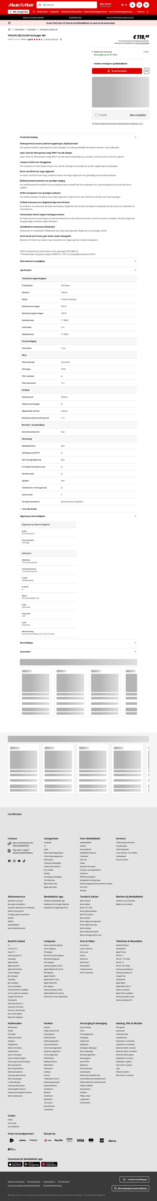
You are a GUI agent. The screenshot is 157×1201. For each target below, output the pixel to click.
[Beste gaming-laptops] (88, 911)
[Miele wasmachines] (15, 1072)
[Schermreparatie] (122, 849)
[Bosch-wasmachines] (15, 1068)
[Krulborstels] (84, 1041)
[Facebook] (10, 860)
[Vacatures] (84, 873)
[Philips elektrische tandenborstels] (93, 1082)
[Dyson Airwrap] (85, 1027)
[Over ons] (83, 859)
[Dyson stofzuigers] (15, 1055)
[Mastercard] (91, 1140)
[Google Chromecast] (15, 996)
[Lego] (118, 1068)
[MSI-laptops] (48, 972)
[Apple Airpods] (13, 962)
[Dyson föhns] (85, 1061)
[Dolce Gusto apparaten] (53, 1048)
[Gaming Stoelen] (122, 1034)
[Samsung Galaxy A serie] (125, 996)
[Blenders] (47, 1092)
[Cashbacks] (84, 856)
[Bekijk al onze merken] (124, 904)
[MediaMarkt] (21, 5)
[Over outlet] (12, 1123)
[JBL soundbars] (13, 983)
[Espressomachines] (51, 1044)
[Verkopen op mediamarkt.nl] (90, 870)
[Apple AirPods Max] (15, 969)
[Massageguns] (85, 1058)
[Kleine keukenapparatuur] (53, 853)
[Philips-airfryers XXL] (51, 1031)
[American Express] (102, 1140)
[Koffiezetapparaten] (51, 1041)
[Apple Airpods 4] (14, 966)
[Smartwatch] (120, 979)
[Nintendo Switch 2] (123, 1072)
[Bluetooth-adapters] (15, 1017)
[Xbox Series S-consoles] (125, 1075)
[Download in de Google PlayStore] (56, 904)
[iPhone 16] (120, 962)
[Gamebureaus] (121, 1037)
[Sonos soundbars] (14, 986)
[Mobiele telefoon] (122, 945)
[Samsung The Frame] (15, 1007)
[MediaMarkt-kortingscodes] (90, 880)
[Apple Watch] (120, 983)
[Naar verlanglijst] (139, 5)
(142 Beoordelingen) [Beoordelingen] (51, 39)
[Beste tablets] (85, 904)
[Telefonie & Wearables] (52, 863)
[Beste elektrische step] (88, 925)
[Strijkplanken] (13, 1044)
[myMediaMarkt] (85, 842)
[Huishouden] (48, 859)
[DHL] (22, 1140)
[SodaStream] (48, 1109)
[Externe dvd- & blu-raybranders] (56, 996)
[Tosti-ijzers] (48, 1103)
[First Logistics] (12, 1149)
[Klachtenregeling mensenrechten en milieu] (96, 883)
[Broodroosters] (49, 1106)
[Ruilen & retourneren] (16, 911)
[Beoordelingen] (35, 39)
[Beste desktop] (85, 928)
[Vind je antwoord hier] (21, 845)
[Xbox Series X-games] (124, 1065)
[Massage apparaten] (87, 1055)
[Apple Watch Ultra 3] (123, 986)
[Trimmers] (83, 1092)
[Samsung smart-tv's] (15, 1003)
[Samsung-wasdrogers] (16, 1085)
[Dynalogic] (33, 1140)
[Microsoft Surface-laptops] (54, 955)
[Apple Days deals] (50, 887)
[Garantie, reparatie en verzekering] (21, 907)
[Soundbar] (11, 979)
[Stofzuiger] (12, 1034)
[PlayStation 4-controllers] (125, 1044)
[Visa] (80, 1140)
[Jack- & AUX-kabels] (15, 1014)
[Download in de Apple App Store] (56, 907)
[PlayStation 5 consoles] (124, 1058)
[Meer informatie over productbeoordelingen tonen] (61, 39)
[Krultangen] (84, 1037)
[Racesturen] (120, 1031)
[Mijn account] (132, 5)
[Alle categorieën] (18, 12)
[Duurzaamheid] (85, 849)
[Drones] (82, 955)
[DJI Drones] (84, 959)
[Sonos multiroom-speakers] (18, 993)
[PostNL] (12, 1140)
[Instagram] (15, 860)
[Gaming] (47, 873)
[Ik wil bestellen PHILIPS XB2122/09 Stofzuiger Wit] (117, 71)
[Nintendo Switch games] (125, 1055)
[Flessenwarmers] (86, 1068)
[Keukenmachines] (50, 1085)
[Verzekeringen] (121, 846)
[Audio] (46, 849)
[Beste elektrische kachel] (89, 931)
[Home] (9, 29)
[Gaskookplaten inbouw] (16, 1089)
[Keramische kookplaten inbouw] (20, 1092)
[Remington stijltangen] (88, 1048)
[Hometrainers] (85, 1103)
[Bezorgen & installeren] (16, 904)
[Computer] (48, 842)
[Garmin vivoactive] (123, 990)
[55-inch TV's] (12, 948)
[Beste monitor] (85, 901)
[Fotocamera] (84, 945)
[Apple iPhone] (121, 952)
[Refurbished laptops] (51, 959)
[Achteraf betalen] (113, 1141)
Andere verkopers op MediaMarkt (109, 63)
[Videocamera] (85, 966)
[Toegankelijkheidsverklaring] (52, 1186)
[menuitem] (34, 11)
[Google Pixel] (120, 976)
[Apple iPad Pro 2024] (51, 979)
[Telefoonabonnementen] (125, 842)
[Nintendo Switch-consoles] (126, 1048)
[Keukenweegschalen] (52, 1082)
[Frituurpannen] (49, 1034)
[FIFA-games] (120, 1027)
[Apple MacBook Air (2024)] (53, 969)
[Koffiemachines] (50, 1037)
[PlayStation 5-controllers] (125, 1041)
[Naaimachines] (13, 1051)
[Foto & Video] (48, 870)
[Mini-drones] (84, 962)
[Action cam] (84, 952)
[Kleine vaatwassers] (15, 1096)
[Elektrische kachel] (14, 1037)
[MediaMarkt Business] (88, 853)
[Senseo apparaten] (51, 1055)
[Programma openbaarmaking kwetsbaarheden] (24, 1186)
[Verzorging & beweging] (53, 877)
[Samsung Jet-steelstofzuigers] (19, 1061)
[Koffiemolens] (49, 1058)
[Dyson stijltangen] (86, 1051)
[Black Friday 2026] (50, 883)
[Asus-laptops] (49, 962)
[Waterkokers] (49, 1065)
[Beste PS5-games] (86, 914)
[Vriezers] (47, 1075)
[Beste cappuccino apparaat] (90, 921)
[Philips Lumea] (85, 1096)
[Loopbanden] (85, 1099)
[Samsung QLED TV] (15, 955)
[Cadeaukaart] (121, 856)
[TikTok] (25, 860)
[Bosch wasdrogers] (15, 1079)
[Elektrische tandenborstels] (90, 1075)
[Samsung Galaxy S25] (124, 972)
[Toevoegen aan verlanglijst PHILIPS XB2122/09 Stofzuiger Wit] (146, 71)
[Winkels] (83, 846)
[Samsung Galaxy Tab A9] (53, 990)
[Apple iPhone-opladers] (124, 993)
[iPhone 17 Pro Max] (123, 959)
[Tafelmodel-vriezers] (51, 1079)
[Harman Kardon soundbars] (18, 990)
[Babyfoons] (84, 1065)
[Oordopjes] (12, 959)
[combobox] (69, 4)
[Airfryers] (47, 1027)
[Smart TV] (11, 952)
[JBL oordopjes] (13, 976)
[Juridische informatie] (87, 866)
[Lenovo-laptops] (50, 948)
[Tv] (45, 846)
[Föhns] (82, 1031)
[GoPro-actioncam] (86, 972)
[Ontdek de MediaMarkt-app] (54, 901)
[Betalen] (11, 918)
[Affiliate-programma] (87, 877)
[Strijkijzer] (11, 1041)
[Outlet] (82, 863)
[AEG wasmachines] (15, 1065)
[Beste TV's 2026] (86, 907)
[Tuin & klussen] (49, 880)
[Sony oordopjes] (14, 972)
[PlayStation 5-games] (124, 1061)
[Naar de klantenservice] (16, 928)
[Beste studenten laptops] (53, 945)
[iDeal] (48, 1140)
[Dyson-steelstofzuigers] (17, 1058)
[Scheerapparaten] (86, 1034)
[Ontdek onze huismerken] (125, 901)
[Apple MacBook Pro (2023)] (54, 993)
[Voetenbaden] (85, 1072)
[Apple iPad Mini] (49, 976)
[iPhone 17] (120, 955)
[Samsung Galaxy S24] (124, 1000)
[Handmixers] (48, 1096)
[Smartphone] (120, 948)
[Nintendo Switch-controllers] (126, 1051)
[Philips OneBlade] (86, 1085)
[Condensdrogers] (14, 1082)
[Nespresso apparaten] (52, 1051)
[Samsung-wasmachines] (17, 1075)
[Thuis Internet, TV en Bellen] (126, 853)
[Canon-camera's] (86, 948)
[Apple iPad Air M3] (50, 983)
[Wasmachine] (12, 1027)
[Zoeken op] (40, 5)
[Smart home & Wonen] (52, 866)
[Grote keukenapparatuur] (53, 856)
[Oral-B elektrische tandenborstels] (93, 1079)
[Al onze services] (122, 859)
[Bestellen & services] (15, 901)
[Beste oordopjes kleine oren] (90, 935)
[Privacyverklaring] (64, 1182)
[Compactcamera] (86, 969)
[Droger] (10, 1031)
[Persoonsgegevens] (33, 1182)
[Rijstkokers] (48, 1099)
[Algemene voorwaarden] (16, 1182)
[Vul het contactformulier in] (23, 852)
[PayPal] (59, 1140)
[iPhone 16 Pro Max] (123, 966)
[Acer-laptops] (49, 986)
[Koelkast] (47, 1072)
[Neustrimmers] (85, 1089)
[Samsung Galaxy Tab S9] (53, 966)
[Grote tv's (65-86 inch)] (16, 1010)
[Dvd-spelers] (12, 1000)
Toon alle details (28, 509)
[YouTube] (20, 860)
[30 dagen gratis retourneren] (19, 914)
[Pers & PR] (83, 887)
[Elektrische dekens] (15, 1048)
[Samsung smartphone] (124, 969)
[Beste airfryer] (85, 918)
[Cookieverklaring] (49, 1182)
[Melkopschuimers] (50, 1061)
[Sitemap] (83, 890)
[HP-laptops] (48, 952)
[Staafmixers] (48, 1089)
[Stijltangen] (84, 1044)
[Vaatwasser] (48, 1068)
